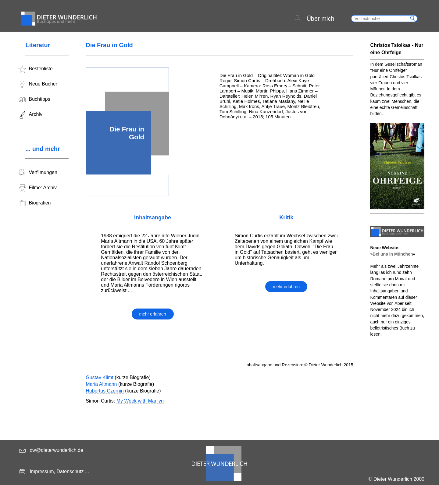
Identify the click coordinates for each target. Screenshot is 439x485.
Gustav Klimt (99, 377)
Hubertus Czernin (105, 390)
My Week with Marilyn (140, 400)
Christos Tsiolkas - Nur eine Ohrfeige (396, 49)
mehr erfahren (152, 314)
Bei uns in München (393, 254)
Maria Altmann (101, 384)
